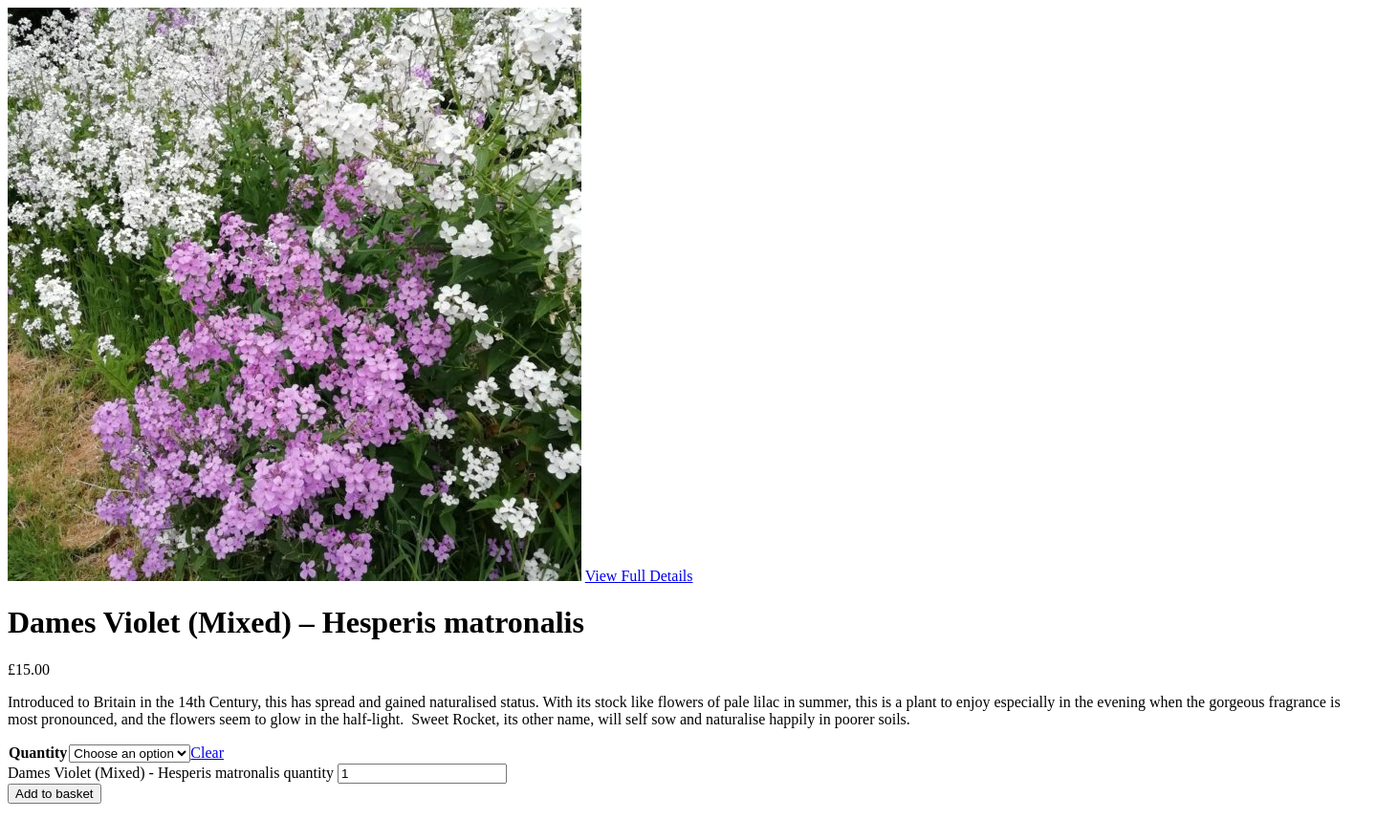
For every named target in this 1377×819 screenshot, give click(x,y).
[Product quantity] (422, 774)
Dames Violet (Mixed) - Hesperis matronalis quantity (171, 773)
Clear (207, 752)
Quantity (38, 752)
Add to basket (54, 794)
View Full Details (639, 576)
